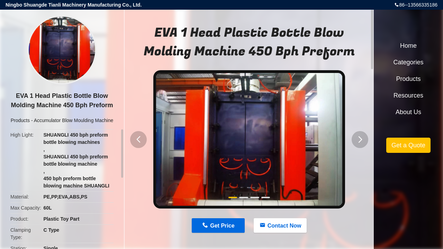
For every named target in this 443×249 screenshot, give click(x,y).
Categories (408, 62)
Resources (408, 95)
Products (20, 120)
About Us (408, 112)
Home (408, 45)
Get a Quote (408, 145)
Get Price (222, 226)
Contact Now (284, 226)
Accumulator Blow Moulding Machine (74, 120)
